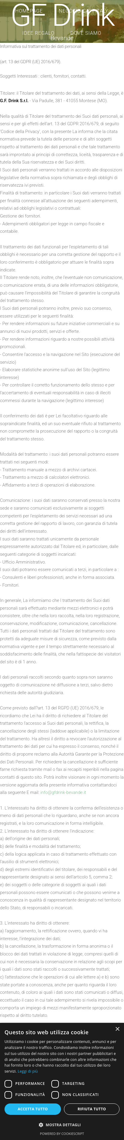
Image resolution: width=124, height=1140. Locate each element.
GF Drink (62, 15)
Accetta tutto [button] (33, 1109)
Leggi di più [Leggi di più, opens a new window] (28, 1071)
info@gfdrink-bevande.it (63, 792)
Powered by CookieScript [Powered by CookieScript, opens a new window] (62, 1133)
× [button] (117, 1029)
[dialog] (62, 1081)
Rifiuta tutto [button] (91, 1109)
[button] (62, 1125)
